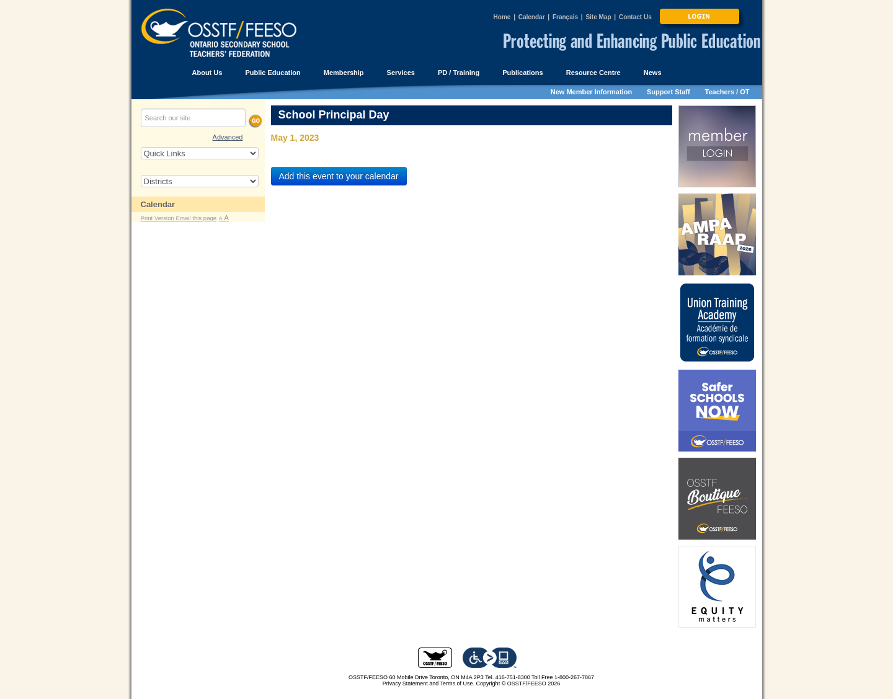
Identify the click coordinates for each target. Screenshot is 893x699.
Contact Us (635, 17)
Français (565, 17)
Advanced (228, 137)
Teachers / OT (727, 92)
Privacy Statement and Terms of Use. (428, 683)
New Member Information (591, 92)
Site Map (598, 17)
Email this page (196, 218)
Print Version (158, 218)
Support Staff (668, 92)
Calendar (531, 17)
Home (502, 17)
